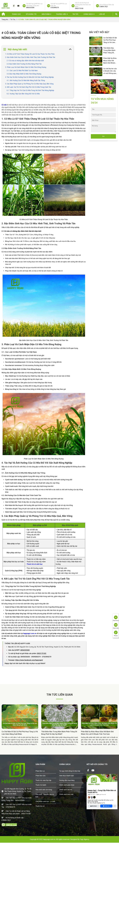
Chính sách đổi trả (65, 790)
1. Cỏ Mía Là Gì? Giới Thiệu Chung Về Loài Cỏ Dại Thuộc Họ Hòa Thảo (30, 54)
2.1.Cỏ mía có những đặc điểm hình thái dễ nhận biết (25, 61)
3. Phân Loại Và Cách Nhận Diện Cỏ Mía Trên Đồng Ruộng (25, 67)
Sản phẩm (46, 14)
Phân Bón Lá (40, 771)
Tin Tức (75, 14)
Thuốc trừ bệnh (41, 785)
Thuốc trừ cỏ (40, 806)
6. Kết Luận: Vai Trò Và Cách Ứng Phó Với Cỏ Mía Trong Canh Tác (28, 87)
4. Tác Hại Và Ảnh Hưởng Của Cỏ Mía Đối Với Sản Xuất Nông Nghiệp (29, 77)
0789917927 (6, 820)
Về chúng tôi (31, 14)
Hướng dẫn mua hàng (66, 780)
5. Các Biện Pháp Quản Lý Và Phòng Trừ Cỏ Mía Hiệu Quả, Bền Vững (29, 84)
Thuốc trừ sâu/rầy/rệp (43, 780)
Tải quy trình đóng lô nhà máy (69, 771)
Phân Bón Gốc (41, 776)
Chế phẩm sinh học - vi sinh (45, 801)
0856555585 (20, 800)
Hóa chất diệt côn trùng (44, 790)
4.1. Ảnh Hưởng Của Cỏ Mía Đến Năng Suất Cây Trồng (26, 80)
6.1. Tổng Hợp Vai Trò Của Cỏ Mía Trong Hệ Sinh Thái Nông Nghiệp (30, 90)
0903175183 (26, 814)
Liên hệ (102, 14)
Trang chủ (16, 14)
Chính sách (88, 14)
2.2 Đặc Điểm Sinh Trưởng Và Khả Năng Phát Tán (24, 64)
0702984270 (10, 807)
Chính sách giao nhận (66, 785)
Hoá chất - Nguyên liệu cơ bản (45, 795)
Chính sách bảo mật (66, 794)
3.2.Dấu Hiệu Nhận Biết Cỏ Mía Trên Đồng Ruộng (24, 74)
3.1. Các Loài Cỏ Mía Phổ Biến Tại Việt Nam (22, 71)
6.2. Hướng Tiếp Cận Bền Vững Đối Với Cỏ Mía (23, 94)
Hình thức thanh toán (66, 776)
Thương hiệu (61, 14)
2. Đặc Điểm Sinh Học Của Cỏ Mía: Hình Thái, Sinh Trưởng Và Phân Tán (30, 57)
